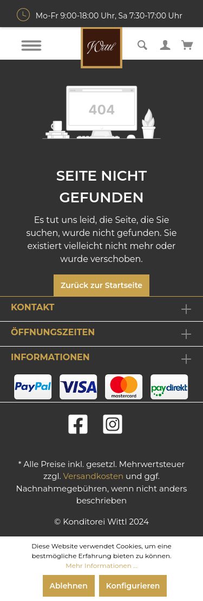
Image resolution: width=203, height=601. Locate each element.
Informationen (50, 357)
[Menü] (31, 45)
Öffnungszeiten (53, 332)
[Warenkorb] (187, 44)
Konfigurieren (133, 586)
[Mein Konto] (165, 44)
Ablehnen (69, 586)
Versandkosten (93, 476)
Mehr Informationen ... (101, 565)
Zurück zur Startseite (101, 285)
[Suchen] (142, 44)
